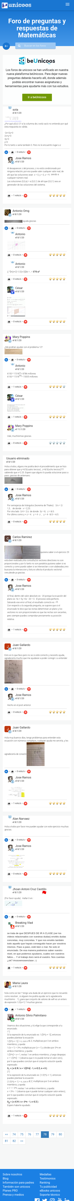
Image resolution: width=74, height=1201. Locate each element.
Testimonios (48, 1178)
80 (60, 1134)
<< (6, 1134)
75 (21, 1134)
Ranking (45, 1182)
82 (14, 1141)
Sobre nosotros (12, 1174)
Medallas (45, 1174)
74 (14, 1134)
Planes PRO (10, 1190)
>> (21, 1141)
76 (29, 1134)
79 (52, 1134)
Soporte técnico (50, 1194)
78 (45, 1134)
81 (6, 1141)
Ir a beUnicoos (37, 97)
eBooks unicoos (50, 1190)
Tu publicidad (48, 1186)
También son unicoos (16, 1186)
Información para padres (18, 1182)
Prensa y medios (13, 1194)
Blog (5, 1178)
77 (37, 1134)
